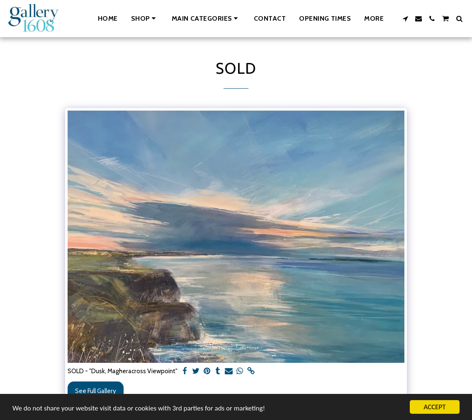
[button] (206, 18)
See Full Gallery (95, 391)
